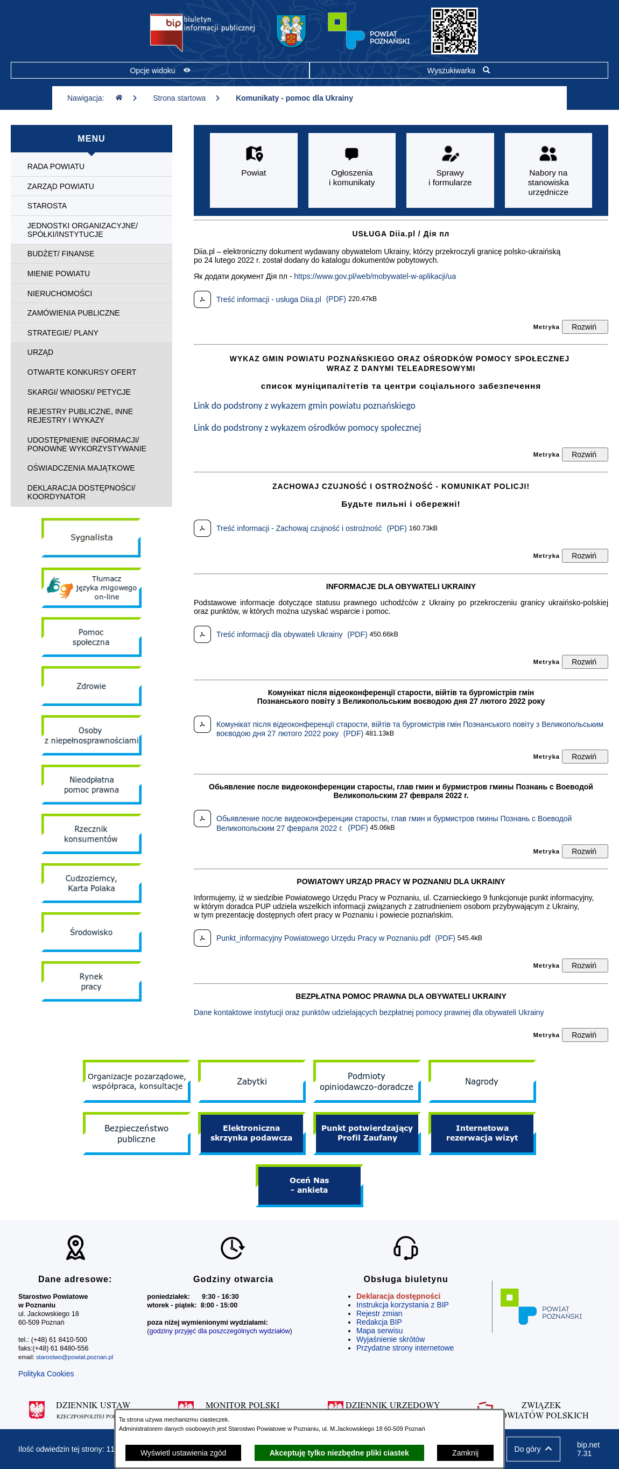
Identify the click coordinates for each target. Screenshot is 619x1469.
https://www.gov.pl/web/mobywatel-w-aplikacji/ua (375, 276)
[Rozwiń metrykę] (585, 327)
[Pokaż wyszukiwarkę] (459, 70)
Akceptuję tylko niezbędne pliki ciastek (339, 1453)
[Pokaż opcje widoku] (160, 70)
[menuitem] (91, 167)
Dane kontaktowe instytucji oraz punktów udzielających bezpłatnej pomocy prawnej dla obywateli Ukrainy (369, 1012)
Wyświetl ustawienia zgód (183, 1453)
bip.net (589, 1449)
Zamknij (465, 1453)
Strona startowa (187, 98)
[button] (533, 1449)
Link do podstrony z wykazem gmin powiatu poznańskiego (305, 405)
